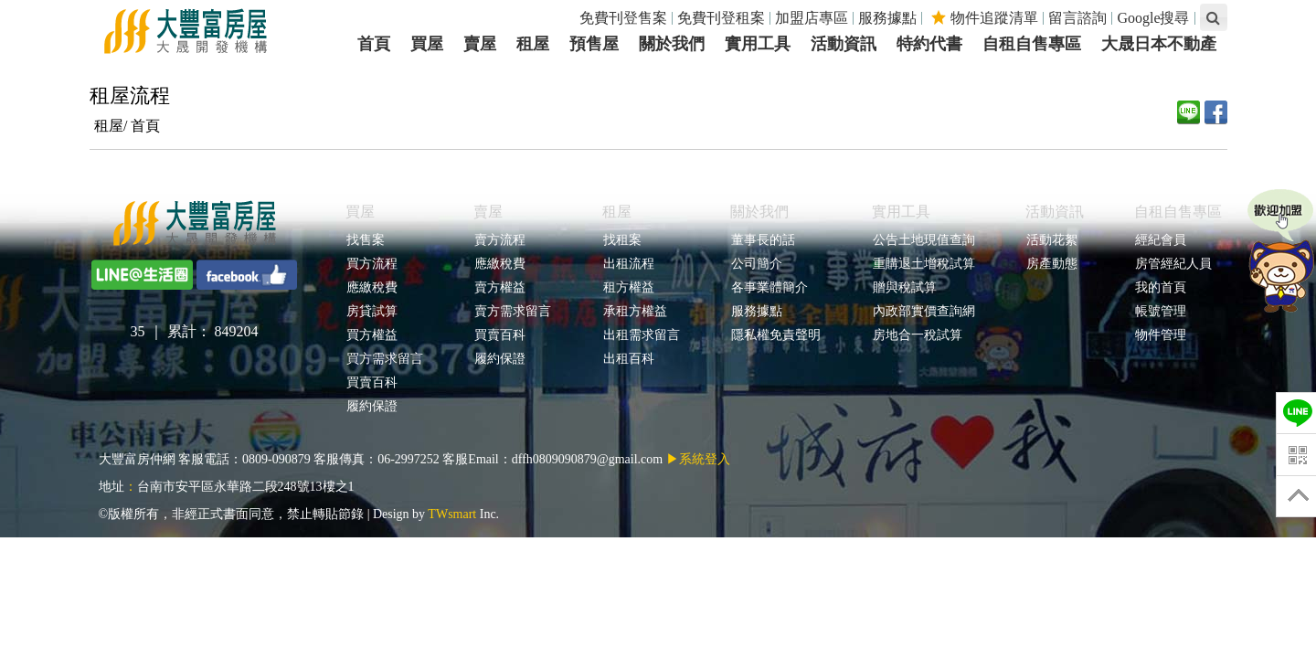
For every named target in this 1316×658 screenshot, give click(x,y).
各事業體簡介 (769, 287)
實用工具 (901, 211)
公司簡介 (756, 264)
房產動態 (1051, 264)
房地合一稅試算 (917, 335)
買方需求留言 (384, 359)
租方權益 (628, 287)
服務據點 (887, 18)
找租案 (622, 240)
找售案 (365, 240)
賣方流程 (499, 240)
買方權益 (371, 335)
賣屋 (488, 211)
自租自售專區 (1178, 211)
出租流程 (628, 264)
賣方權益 (499, 287)
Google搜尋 (1153, 18)
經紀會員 (1160, 240)
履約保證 (371, 406)
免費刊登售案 (623, 18)
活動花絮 (1051, 240)
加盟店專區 (811, 18)
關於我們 (759, 211)
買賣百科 (371, 382)
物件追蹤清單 (984, 18)
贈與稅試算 (904, 287)
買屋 (360, 211)
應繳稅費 (371, 287)
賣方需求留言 (512, 311)
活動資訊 (1054, 211)
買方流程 (371, 264)
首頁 (145, 125)
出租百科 (628, 359)
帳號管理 (1160, 311)
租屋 (616, 211)
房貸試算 (371, 311)
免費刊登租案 (721, 18)
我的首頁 (1160, 287)
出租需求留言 (641, 335)
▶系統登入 (698, 459)
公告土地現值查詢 (923, 240)
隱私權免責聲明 (775, 335)
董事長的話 (762, 240)
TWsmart (452, 514)
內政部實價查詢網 (923, 311)
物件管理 (1160, 335)
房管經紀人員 (1173, 264)
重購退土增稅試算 (923, 264)
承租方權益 (634, 311)
